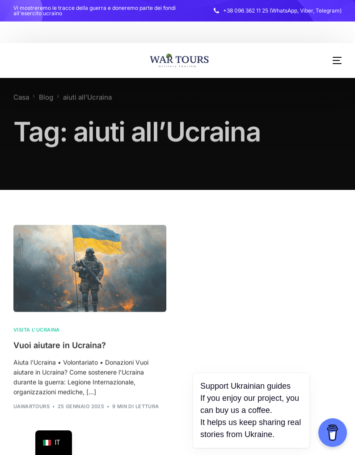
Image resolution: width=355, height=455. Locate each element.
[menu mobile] (330, 60)
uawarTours (31, 407)
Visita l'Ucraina (36, 331)
